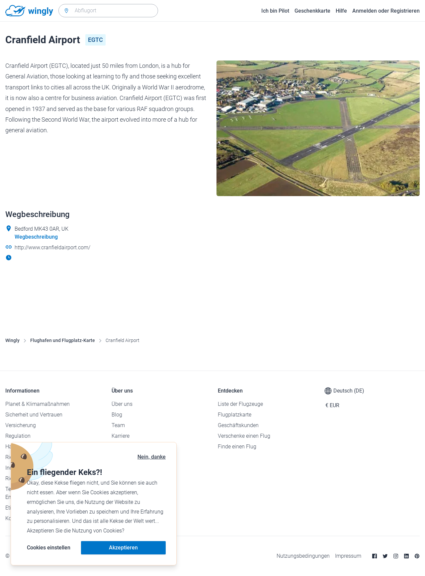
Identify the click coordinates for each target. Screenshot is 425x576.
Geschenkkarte (312, 11)
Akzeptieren (123, 547)
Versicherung (20, 425)
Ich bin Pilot (275, 11)
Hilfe (341, 11)
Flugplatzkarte (234, 414)
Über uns (122, 404)
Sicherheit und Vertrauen (33, 414)
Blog (117, 414)
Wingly (12, 340)
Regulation (18, 436)
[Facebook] (374, 556)
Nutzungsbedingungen (303, 556)
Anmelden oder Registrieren (386, 11)
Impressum (348, 556)
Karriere (120, 436)
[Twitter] (385, 556)
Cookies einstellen (48, 547)
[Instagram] (395, 556)
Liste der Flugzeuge (240, 404)
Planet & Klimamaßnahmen (37, 404)
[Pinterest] (417, 556)
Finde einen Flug (237, 446)
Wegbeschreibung (36, 237)
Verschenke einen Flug (244, 436)
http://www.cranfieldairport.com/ (52, 247)
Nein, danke (151, 457)
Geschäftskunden (238, 425)
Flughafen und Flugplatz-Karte (62, 340)
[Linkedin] (406, 556)
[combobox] (108, 10)
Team (118, 425)
